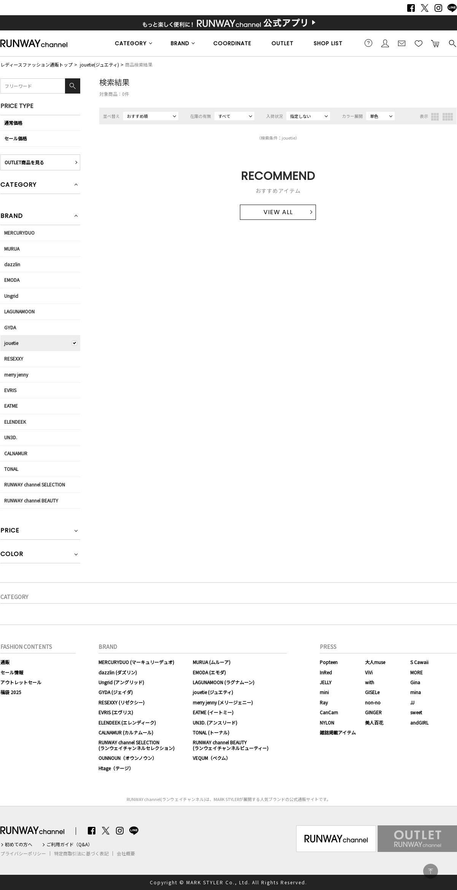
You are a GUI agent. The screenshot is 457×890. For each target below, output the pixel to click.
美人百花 (374, 722)
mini (324, 692)
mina (415, 692)
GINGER (373, 712)
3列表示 (435, 117)
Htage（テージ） (115, 768)
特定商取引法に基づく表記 (81, 853)
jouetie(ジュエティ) (99, 64)
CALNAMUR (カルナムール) (125, 732)
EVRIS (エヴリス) (115, 712)
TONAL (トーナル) (211, 732)
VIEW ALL (278, 212)
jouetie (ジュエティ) (213, 692)
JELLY (326, 682)
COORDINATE (232, 43)
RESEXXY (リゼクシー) (121, 702)
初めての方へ (18, 844)
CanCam (329, 712)
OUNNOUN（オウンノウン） (127, 758)
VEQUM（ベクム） (211, 758)
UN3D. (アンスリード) (215, 722)
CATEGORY (131, 43)
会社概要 (126, 853)
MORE (416, 672)
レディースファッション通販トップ (36, 64)
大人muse (375, 662)
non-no (373, 702)
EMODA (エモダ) (209, 672)
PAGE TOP (430, 871)
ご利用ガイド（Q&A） (69, 844)
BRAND (180, 43)
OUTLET (282, 43)
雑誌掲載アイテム (338, 732)
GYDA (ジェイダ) (115, 692)
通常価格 (13, 122)
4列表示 (448, 117)
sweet (416, 712)
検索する (452, 43)
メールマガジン (401, 43)
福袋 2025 (10, 692)
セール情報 (11, 672)
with (369, 682)
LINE (452, 8)
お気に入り (418, 43)
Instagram (438, 8)
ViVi (369, 672)
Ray (324, 702)
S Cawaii (419, 662)
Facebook (411, 8)
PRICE (9, 531)
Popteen (329, 662)
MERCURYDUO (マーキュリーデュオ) (136, 662)
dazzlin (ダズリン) (117, 672)
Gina (415, 682)
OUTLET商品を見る (24, 162)
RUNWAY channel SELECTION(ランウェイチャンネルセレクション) (136, 745)
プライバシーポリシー (23, 853)
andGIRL (419, 722)
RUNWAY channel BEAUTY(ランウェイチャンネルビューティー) (230, 745)
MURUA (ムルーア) (211, 662)
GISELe (372, 692)
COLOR (11, 554)
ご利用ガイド (368, 43)
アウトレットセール (20, 682)
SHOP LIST (328, 43)
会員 (385, 43)
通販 (5, 662)
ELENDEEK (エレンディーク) (127, 722)
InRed (326, 672)
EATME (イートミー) (213, 712)
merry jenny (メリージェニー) (223, 702)
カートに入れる (435, 43)
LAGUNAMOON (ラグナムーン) (223, 682)
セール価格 (15, 138)
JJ (412, 702)
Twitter (424, 8)
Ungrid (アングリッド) (121, 682)
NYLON (327, 722)
